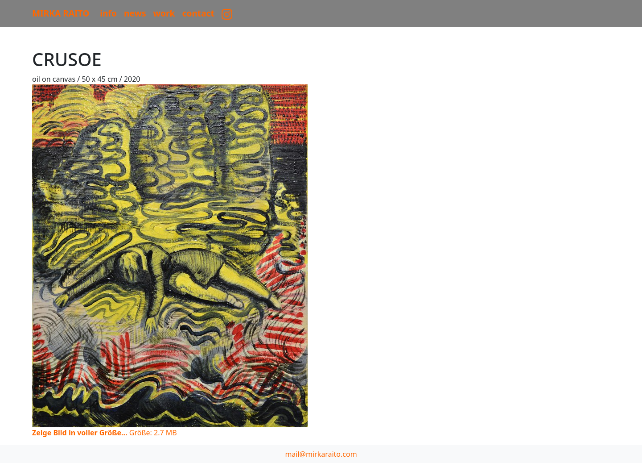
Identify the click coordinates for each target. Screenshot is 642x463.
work (164, 13)
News (135, 13)
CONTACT (198, 13)
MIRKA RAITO (60, 13)
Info (108, 13)
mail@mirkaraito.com (321, 454)
